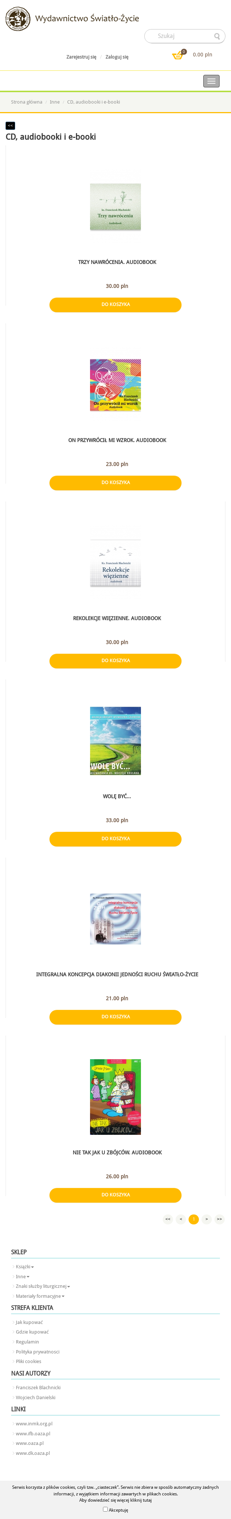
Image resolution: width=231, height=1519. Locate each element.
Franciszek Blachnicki (38, 1387)
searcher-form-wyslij (217, 36)
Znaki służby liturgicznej (43, 1286)
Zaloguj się (117, 57)
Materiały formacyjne (40, 1296)
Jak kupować (29, 1322)
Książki (25, 1266)
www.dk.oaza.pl (33, 1453)
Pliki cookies (28, 1361)
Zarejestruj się (81, 57)
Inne (55, 102)
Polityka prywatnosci (37, 1352)
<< (10, 125)
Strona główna (26, 102)
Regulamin (27, 1342)
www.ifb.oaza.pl (33, 1433)
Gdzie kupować (32, 1332)
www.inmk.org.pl (34, 1423)
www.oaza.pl (30, 1443)
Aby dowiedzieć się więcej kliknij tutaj (115, 1500)
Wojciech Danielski (35, 1397)
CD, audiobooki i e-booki (93, 102)
